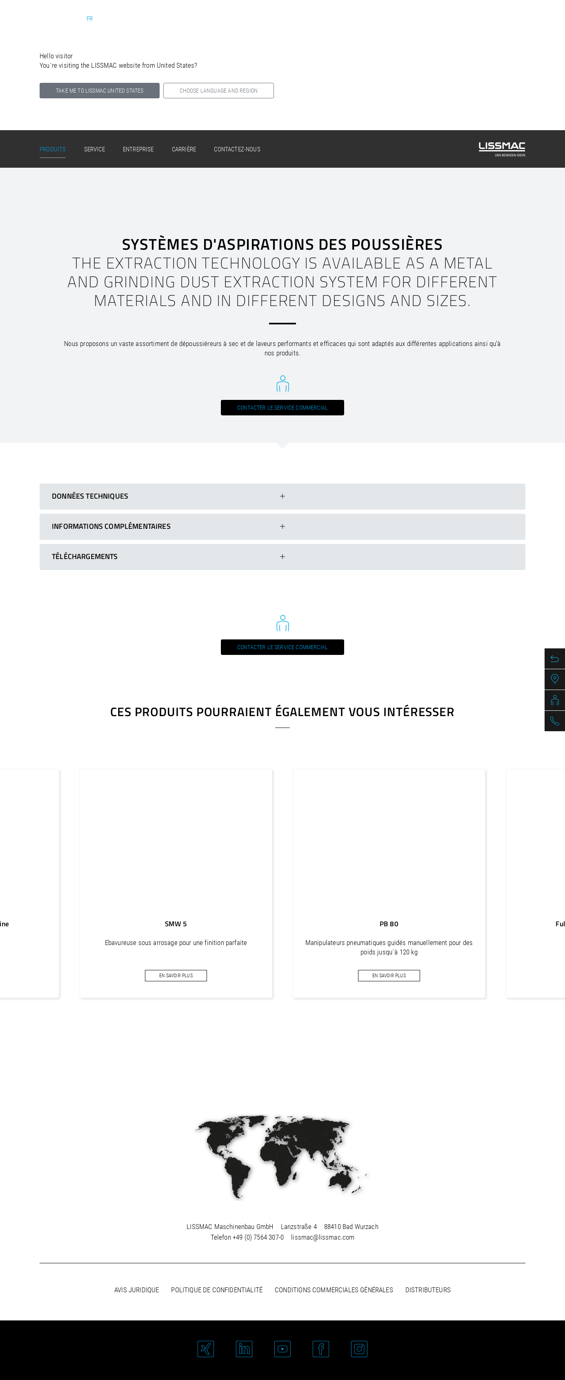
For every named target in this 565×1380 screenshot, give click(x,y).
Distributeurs (428, 1290)
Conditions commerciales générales (334, 1290)
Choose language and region (219, 90)
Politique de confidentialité (216, 1290)
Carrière (184, 149)
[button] (271, 1038)
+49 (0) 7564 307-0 (258, 1237)
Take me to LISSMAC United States (99, 90)
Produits (53, 149)
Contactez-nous (237, 149)
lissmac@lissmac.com (322, 1237)
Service (94, 149)
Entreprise (138, 149)
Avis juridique (136, 1290)
